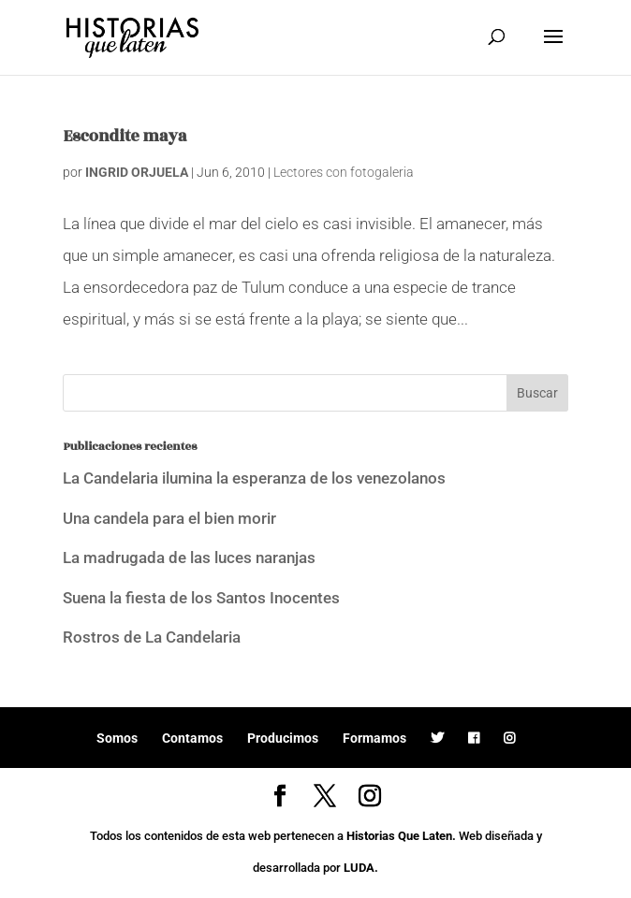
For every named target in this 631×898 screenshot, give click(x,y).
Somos (117, 738)
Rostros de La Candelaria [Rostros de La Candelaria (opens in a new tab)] (152, 637)
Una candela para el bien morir (169, 518)
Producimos (282, 738)
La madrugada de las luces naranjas (189, 557)
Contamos (192, 738)
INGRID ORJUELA (136, 172)
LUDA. (361, 868)
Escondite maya (124, 136)
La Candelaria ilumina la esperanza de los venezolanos (254, 478)
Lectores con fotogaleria (343, 172)
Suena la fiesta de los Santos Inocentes (201, 597)
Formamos (374, 738)
